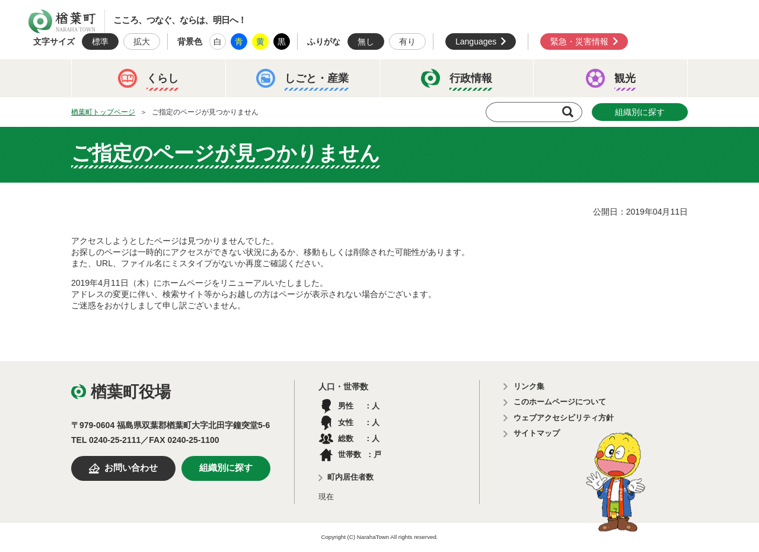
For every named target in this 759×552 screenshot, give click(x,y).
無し (366, 41)
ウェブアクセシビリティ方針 (564, 417)
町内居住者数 (350, 477)
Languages (475, 41)
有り (407, 41)
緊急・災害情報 (579, 41)
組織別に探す (640, 112)
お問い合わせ (131, 468)
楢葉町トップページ (103, 112)
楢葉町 (62, 21)
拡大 (141, 41)
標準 (100, 41)
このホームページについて (560, 401)
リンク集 (529, 386)
